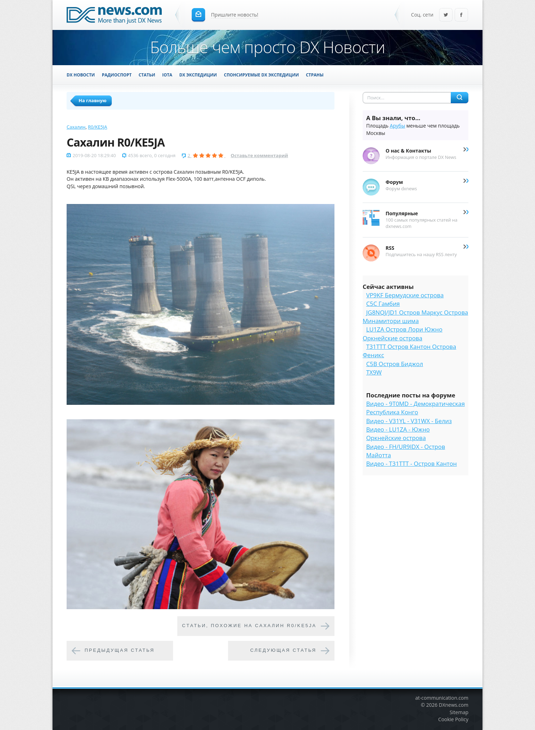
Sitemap (459, 712)
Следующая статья (283, 650)
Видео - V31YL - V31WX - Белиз (409, 421)
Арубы (397, 125)
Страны (315, 75)
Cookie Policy (453, 719)
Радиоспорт (116, 75)
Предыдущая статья (120, 650)
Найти (459, 97)
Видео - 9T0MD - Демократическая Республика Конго (415, 408)
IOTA (167, 75)
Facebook (461, 15)
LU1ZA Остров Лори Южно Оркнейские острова (402, 333)
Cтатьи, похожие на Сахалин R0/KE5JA (249, 625)
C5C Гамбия (383, 303)
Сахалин (76, 127)
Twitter (446, 15)
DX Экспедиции (198, 75)
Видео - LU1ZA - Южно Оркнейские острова (398, 433)
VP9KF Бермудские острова (405, 295)
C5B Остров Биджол (394, 364)
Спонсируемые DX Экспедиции (261, 75)
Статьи (147, 75)
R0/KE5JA (97, 127)
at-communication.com (441, 697)
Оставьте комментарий (259, 155)
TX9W (374, 372)
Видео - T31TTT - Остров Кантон (411, 463)
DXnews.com (453, 704)
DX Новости (81, 75)
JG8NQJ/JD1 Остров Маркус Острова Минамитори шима (415, 316)
